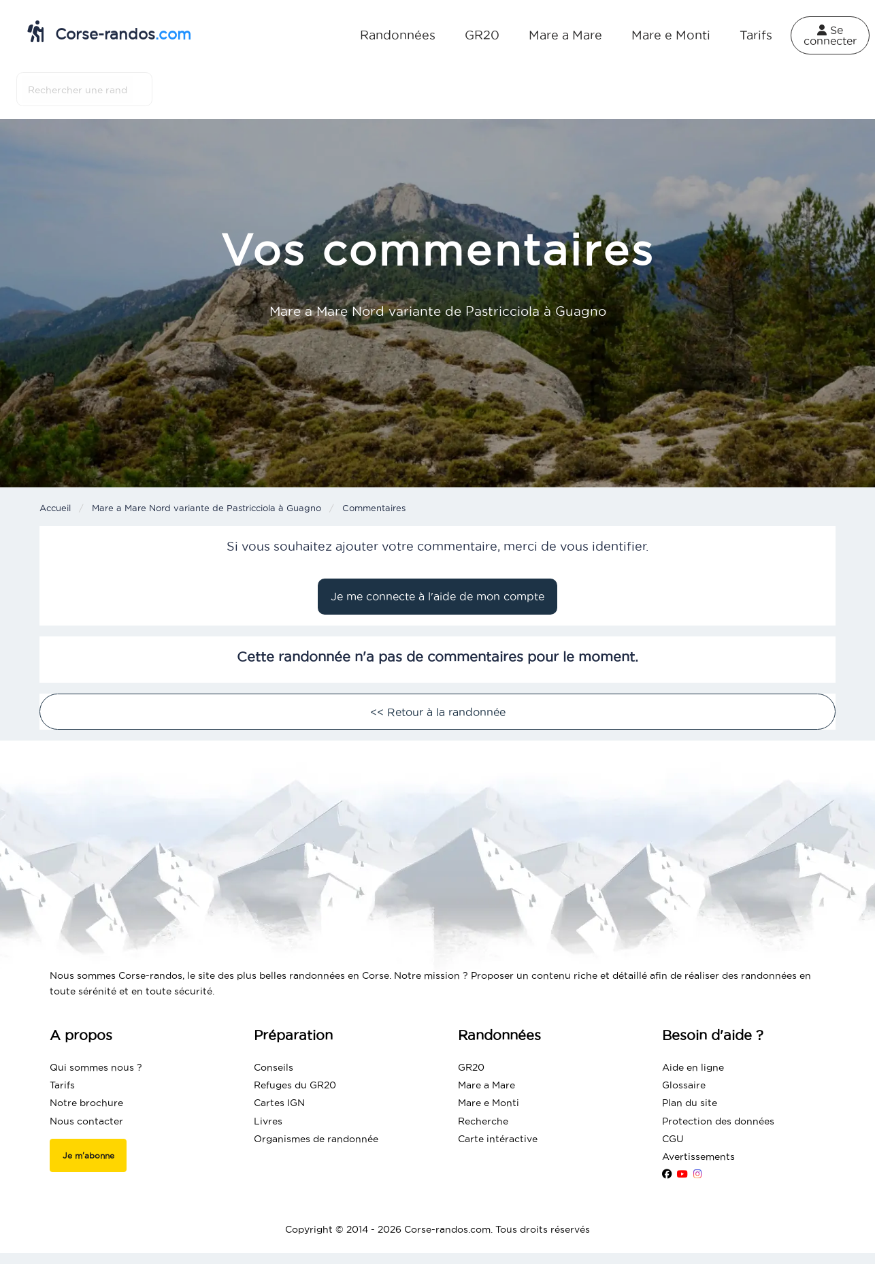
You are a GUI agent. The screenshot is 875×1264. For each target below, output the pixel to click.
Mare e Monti (670, 35)
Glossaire (684, 1085)
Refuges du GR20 (295, 1085)
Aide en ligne (693, 1067)
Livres (268, 1121)
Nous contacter (86, 1121)
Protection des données (718, 1121)
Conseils (273, 1067)
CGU (673, 1138)
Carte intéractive (498, 1138)
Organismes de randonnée (316, 1138)
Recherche (483, 1121)
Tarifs (756, 35)
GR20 (482, 35)
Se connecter (830, 35)
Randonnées (397, 35)
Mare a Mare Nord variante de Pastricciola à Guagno (206, 508)
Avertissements (698, 1156)
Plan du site (689, 1102)
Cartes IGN (279, 1102)
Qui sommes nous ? (96, 1067)
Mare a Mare (565, 35)
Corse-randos (109, 31)
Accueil (55, 508)
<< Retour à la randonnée (438, 712)
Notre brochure (86, 1102)
